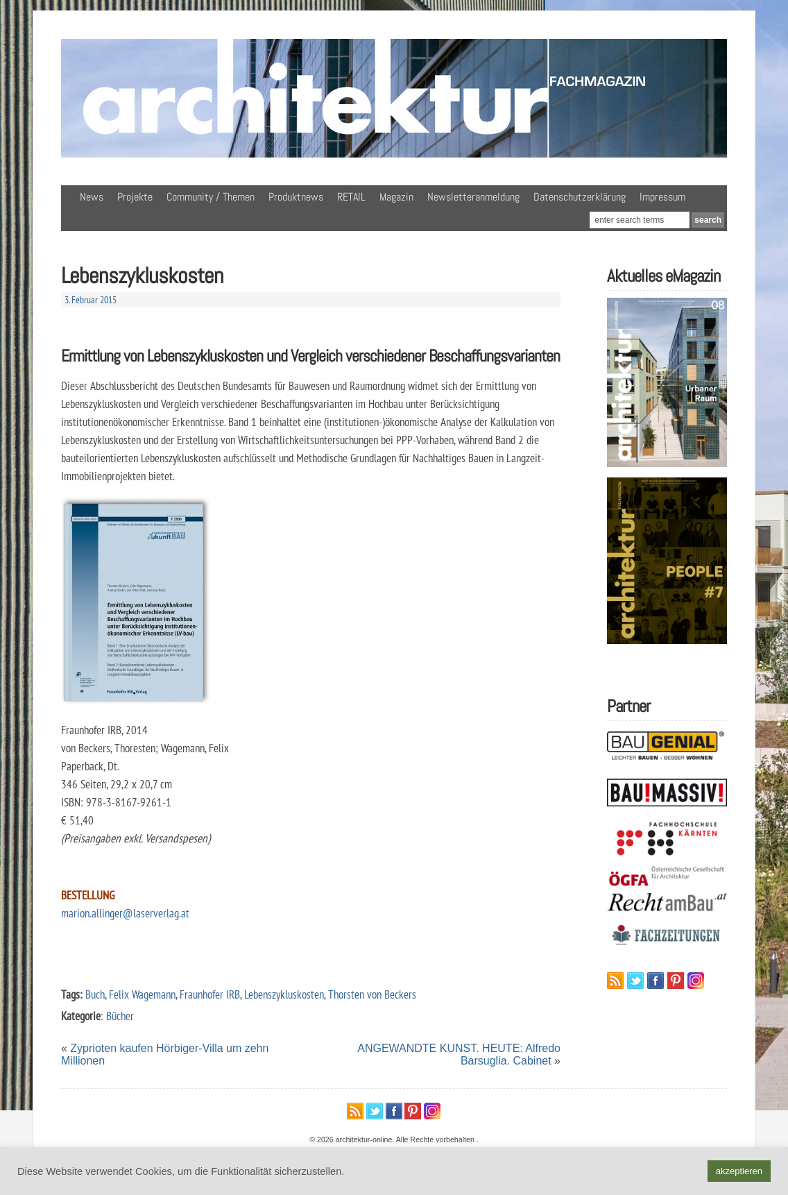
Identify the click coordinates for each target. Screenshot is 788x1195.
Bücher (120, 1016)
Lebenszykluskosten (284, 994)
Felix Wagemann (142, 994)
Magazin (396, 196)
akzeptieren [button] (739, 1171)
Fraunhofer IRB (210, 994)
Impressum (662, 196)
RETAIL (351, 196)
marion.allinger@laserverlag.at (125, 913)
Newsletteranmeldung (473, 196)
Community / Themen (210, 196)
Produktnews (295, 196)
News (91, 196)
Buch (95, 994)
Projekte (135, 196)
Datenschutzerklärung (579, 196)
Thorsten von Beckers (372, 994)
